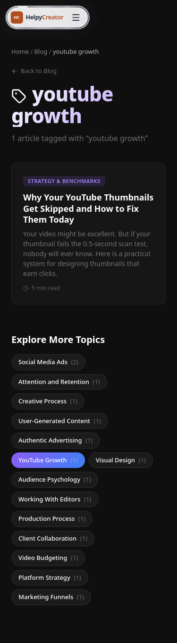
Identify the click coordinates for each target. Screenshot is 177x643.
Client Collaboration (52, 538)
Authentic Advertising (55, 440)
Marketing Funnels (51, 597)
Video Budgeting (48, 557)
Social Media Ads (48, 362)
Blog (41, 51)
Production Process (51, 518)
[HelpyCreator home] (36, 17)
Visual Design (121, 460)
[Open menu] (75, 17)
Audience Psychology (54, 479)
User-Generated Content (59, 421)
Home (20, 51)
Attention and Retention (59, 381)
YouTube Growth (48, 460)
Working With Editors (55, 499)
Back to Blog (34, 71)
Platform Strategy (49, 577)
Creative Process (47, 401)
